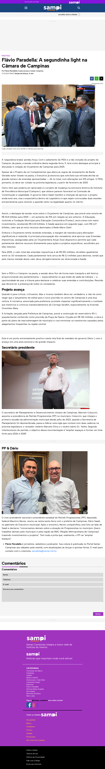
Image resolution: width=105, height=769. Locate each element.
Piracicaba (30, 737)
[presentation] (86, 607)
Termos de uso (32, 754)
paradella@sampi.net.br (44, 551)
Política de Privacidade (35, 757)
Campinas (30, 727)
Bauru (28, 723)
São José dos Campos (35, 740)
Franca (29, 730)
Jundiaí (29, 733)
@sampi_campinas (40, 700)
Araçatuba (30, 720)
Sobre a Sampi (31, 750)
